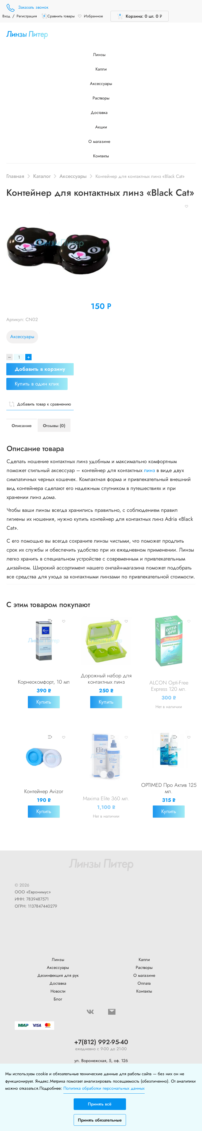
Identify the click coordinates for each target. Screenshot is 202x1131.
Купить (43, 702)
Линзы (101, 55)
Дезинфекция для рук (58, 975)
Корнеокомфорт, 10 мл (44, 682)
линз (149, 470)
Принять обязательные (100, 1120)
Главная (15, 176)
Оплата (144, 983)
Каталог (42, 176)
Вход (6, 16)
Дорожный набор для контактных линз (106, 679)
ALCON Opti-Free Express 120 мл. (168, 686)
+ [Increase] (28, 357)
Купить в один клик (37, 384)
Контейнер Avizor (43, 791)
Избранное (90, 16)
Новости (57, 991)
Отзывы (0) (54, 426)
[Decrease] (9, 357)
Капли (101, 69)
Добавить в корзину (40, 369)
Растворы (101, 98)
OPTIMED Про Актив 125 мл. (168, 788)
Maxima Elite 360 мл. (106, 798)
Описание (22, 426)
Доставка (101, 112)
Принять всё (100, 1104)
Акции (101, 127)
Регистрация (27, 16)
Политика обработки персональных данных (104, 1088)
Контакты (101, 156)
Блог (58, 999)
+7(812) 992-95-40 (101, 1042)
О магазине (101, 141)
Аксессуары (101, 84)
